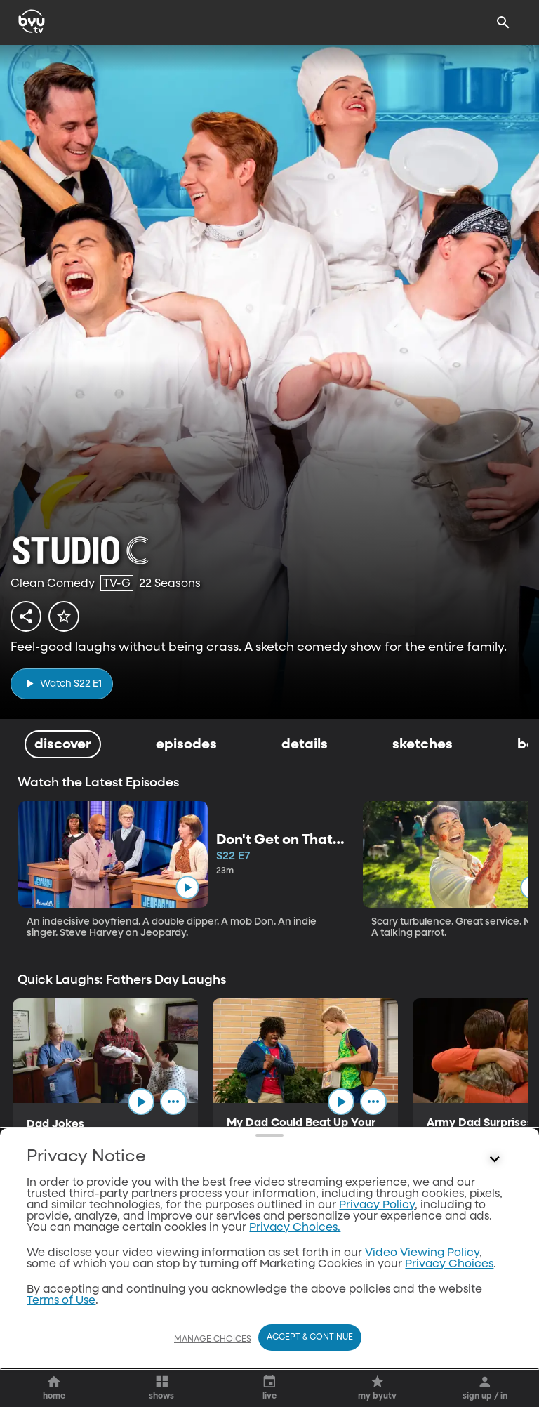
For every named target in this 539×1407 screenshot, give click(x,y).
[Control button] (494, 1239)
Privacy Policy (377, 1285)
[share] (26, 616)
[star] (63, 616)
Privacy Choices (449, 1344)
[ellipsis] (173, 1101)
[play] (62, 683)
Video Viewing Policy (422, 1333)
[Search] (503, 22)
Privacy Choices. (294, 1308)
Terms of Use (61, 1381)
